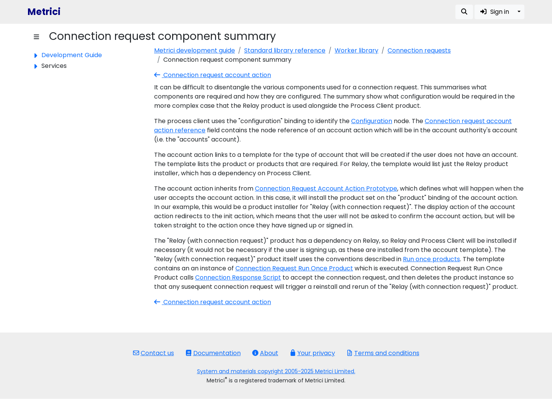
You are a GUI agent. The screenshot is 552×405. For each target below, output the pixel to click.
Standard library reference (284, 50)
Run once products (431, 259)
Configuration (371, 121)
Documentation (213, 353)
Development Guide (71, 55)
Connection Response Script (238, 277)
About (265, 353)
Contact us (153, 353)
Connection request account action (212, 75)
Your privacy (312, 353)
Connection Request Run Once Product (294, 268)
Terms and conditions (383, 353)
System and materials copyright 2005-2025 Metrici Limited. (276, 371)
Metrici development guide (194, 50)
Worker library (356, 50)
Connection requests (419, 50)
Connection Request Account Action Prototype (326, 188)
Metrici (44, 11)
